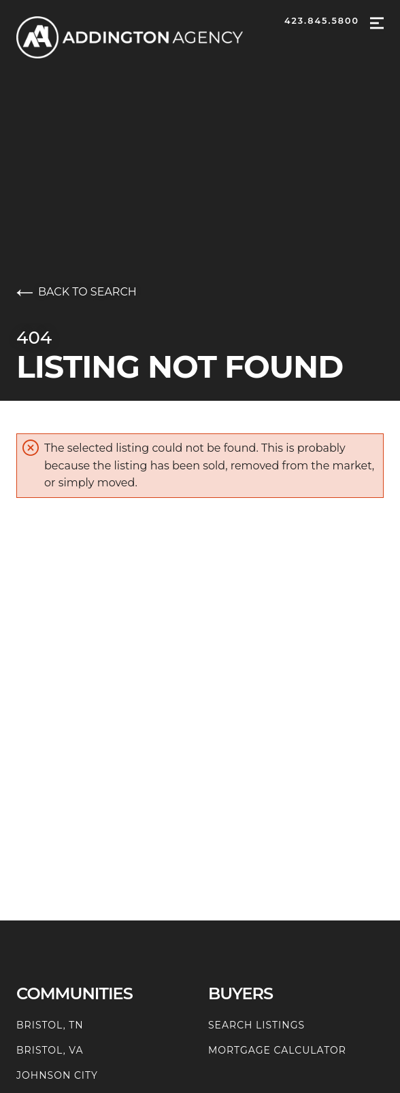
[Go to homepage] (143, 37)
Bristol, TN (50, 1025)
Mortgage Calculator (277, 1050)
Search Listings (256, 1025)
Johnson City (57, 1075)
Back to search (76, 291)
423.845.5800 (321, 21)
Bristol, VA (50, 1050)
